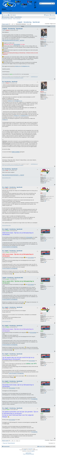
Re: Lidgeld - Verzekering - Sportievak (12, 187)
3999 (45, 177)
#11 (3, 382)
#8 (2, 308)
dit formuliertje (17, 44)
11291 (45, 41)
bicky (41, 174)
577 (44, 258)
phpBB (25, 449)
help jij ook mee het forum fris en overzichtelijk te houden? (12, 77)
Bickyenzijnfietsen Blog (6, 177)
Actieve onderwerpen (17, 18)
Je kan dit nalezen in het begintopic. (10, 246)
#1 (2, 30)
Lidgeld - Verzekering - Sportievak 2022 (12, 277)
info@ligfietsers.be (25, 66)
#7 (2, 279)
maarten (11, 74)
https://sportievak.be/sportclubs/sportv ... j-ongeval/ (13, 174)
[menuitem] (9, 15)
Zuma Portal (30, 448)
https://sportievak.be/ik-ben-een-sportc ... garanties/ (13, 40)
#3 (2, 170)
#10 (3, 355)
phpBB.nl (33, 451)
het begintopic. (34, 398)
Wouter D (42, 38)
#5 (2, 230)
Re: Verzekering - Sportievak (9, 81)
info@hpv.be (17, 66)
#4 (2, 188)
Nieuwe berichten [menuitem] (52, 18)
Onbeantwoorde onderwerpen (6, 18)
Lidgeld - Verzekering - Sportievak (28, 22)
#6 (2, 252)
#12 (3, 409)
